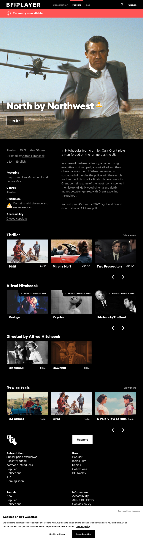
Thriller (11, 192)
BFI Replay (79, 473)
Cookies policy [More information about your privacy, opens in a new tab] (83, 528)
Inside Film (79, 460)
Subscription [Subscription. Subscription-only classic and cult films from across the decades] (60, 5)
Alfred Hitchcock (33, 155)
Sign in (132, 5)
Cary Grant (14, 177)
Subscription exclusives (22, 457)
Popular (12, 469)
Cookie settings (57, 535)
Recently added (17, 460)
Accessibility (80, 496)
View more (129, 235)
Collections (14, 473)
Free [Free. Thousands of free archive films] (87, 5)
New (9, 496)
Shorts (76, 465)
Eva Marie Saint (32, 177)
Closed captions (17, 218)
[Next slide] (123, 278)
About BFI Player (83, 500)
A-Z (9, 477)
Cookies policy (81, 504)
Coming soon (15, 481)
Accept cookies (83, 535)
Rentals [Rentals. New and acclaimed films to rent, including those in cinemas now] (76, 5)
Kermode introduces (20, 465)
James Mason (15, 181)
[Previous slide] (113, 278)
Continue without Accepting (129, 512)
